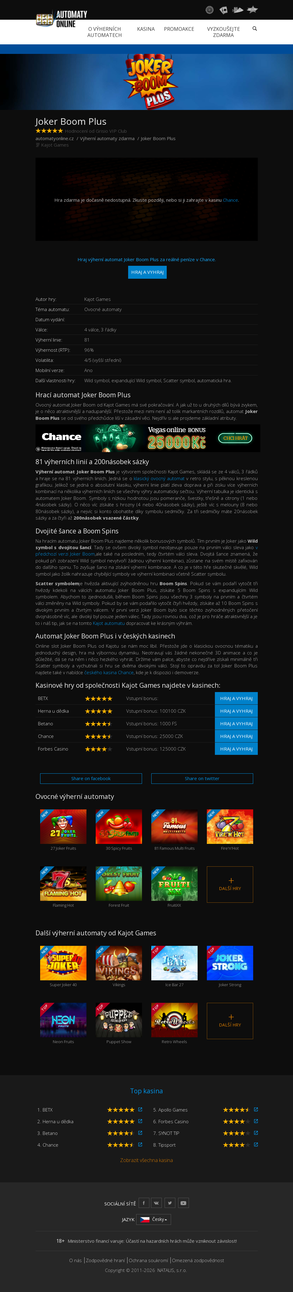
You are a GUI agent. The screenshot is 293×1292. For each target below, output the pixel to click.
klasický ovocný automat (159, 478)
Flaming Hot (63, 887)
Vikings (119, 967)
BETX (43, 698)
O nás (75, 1260)
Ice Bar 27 (174, 967)
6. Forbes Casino (171, 1121)
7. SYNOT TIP (166, 1133)
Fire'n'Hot (230, 830)
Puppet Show (119, 1024)
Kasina (146, 29)
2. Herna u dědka (55, 1121)
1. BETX (44, 1110)
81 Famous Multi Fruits (174, 830)
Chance (230, 200)
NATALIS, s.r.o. (172, 1270)
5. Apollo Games (170, 1110)
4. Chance (47, 1145)
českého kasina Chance (109, 672)
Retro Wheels (174, 1024)
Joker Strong (230, 967)
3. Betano (47, 1133)
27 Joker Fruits (63, 830)
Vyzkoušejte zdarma (223, 32)
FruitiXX (174, 887)
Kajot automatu (109, 623)
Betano (45, 723)
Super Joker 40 (63, 967)
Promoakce (179, 29)
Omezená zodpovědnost (198, 1260)
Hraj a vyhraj (236, 698)
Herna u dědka (53, 711)
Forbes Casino (53, 749)
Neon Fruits (63, 1024)
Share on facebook (91, 778)
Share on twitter (202, 778)
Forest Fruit (119, 887)
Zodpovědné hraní (105, 1260)
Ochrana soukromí (148, 1260)
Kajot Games (55, 145)
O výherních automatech (104, 32)
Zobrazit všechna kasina (146, 1160)
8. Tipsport (164, 1145)
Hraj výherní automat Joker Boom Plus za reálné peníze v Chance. (146, 267)
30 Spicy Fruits (119, 830)
